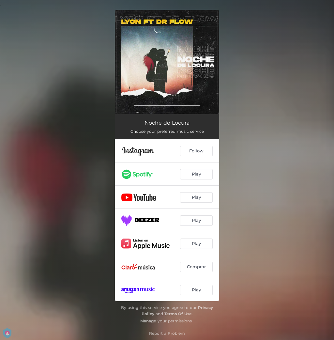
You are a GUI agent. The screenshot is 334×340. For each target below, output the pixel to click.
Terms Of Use (178, 313)
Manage (148, 320)
